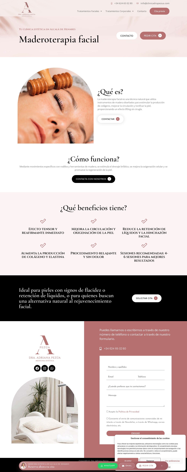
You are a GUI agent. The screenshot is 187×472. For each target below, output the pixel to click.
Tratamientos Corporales (120, 11)
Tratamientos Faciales (89, 11)
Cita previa (159, 11)
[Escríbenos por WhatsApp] (108, 466)
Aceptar (127, 461)
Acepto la (124, 412)
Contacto (141, 11)
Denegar (150, 461)
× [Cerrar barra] (161, 465)
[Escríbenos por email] (127, 466)
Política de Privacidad (128, 412)
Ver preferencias (172, 461)
